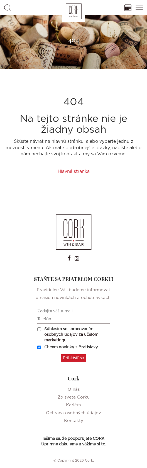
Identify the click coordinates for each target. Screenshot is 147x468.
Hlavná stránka (74, 171)
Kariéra (73, 405)
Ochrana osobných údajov (73, 413)
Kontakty (73, 421)
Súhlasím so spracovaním (67, 334)
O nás (74, 389)
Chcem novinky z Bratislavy (67, 347)
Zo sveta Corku (74, 397)
